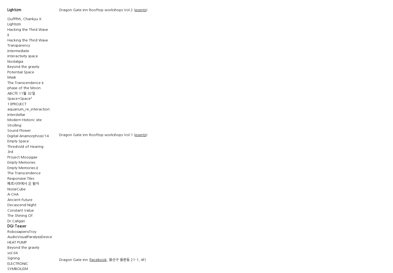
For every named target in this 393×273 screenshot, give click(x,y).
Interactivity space (22, 56)
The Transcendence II (25, 83)
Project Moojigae (22, 157)
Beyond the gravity (23, 66)
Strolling (14, 125)
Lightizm (14, 10)
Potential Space (20, 72)
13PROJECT (16, 104)
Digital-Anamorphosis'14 (28, 136)
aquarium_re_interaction (28, 109)
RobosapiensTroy (21, 231)
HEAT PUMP (17, 242)
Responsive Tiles (20, 178)
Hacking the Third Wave (27, 40)
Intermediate (18, 51)
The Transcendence (24, 173)
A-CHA (13, 194)
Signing (13, 258)
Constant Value (20, 210)
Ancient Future (19, 200)
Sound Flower (19, 130)
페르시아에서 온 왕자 (23, 183)
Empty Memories (21, 162)
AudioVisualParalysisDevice (29, 237)
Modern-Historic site (24, 120)
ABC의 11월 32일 (21, 93)
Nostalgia (15, 61)
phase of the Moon (24, 88)
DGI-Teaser (16, 226)
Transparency (18, 45)
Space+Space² (19, 98)
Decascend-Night (21, 205)
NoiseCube (16, 189)
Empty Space (18, 141)
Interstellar (16, 114)
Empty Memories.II (22, 168)
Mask (11, 77)
